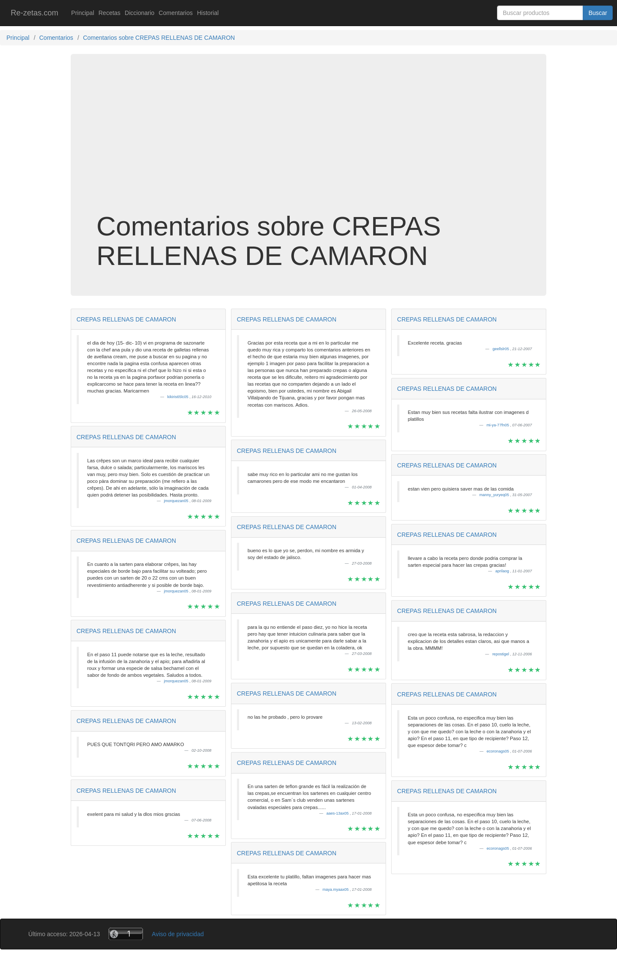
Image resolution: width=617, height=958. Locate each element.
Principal (82, 12)
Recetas (109, 12)
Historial (208, 12)
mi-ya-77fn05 (498, 425)
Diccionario (139, 12)
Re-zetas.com (34, 13)
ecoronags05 (498, 751)
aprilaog (502, 571)
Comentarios (175, 12)
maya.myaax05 (336, 889)
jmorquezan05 (177, 501)
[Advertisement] (308, 143)
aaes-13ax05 (338, 813)
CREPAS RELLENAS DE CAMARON (126, 319)
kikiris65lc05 (179, 397)
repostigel (501, 654)
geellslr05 (501, 349)
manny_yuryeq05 (494, 495)
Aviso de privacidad (178, 934)
